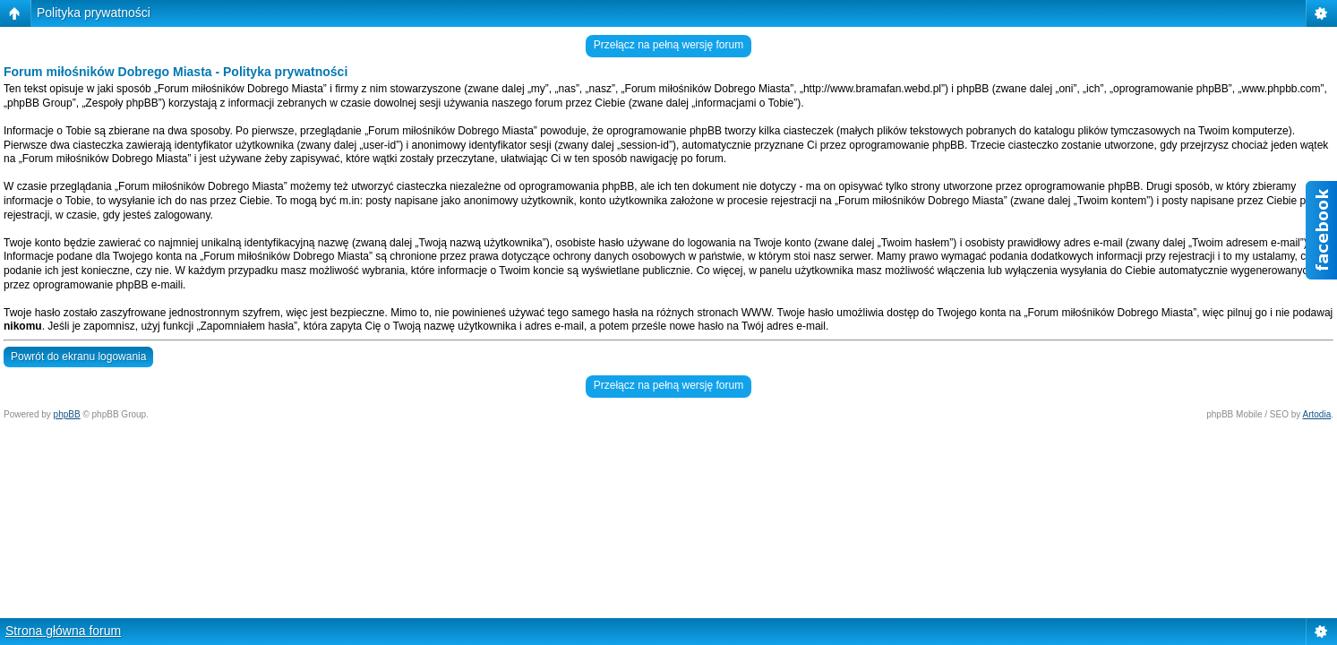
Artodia (1317, 414)
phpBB (67, 414)
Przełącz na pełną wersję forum (668, 45)
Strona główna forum (63, 631)
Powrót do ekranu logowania (78, 356)
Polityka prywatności (93, 12)
